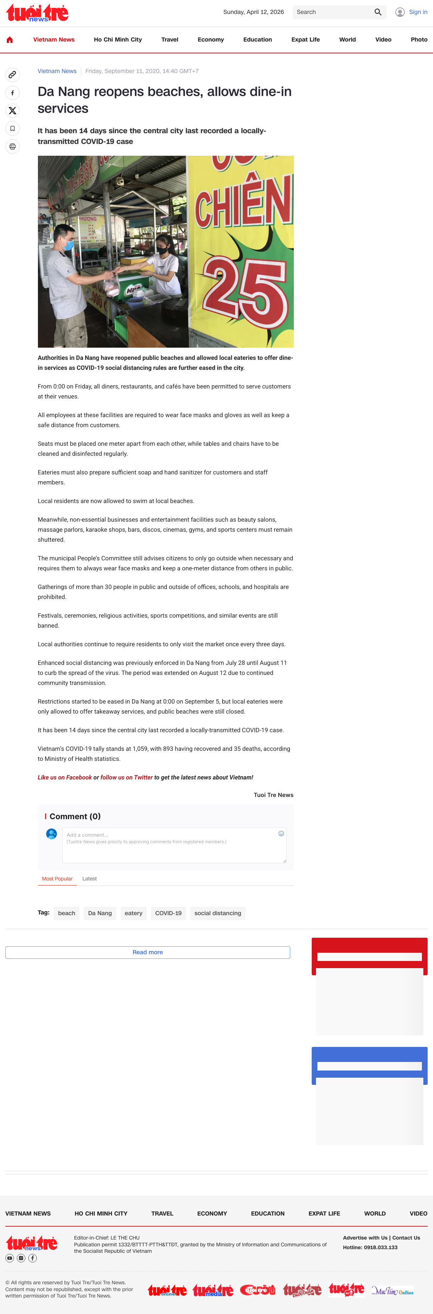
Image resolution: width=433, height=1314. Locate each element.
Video (383, 40)
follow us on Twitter (127, 777)
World (347, 40)
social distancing (218, 913)
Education (257, 40)
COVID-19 (168, 913)
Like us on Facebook (65, 777)
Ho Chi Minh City (118, 40)
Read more (148, 952)
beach (66, 913)
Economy (211, 40)
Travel (169, 40)
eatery (133, 913)
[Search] (339, 12)
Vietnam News (53, 40)
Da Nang (100, 913)
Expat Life (306, 40)
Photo (419, 40)
